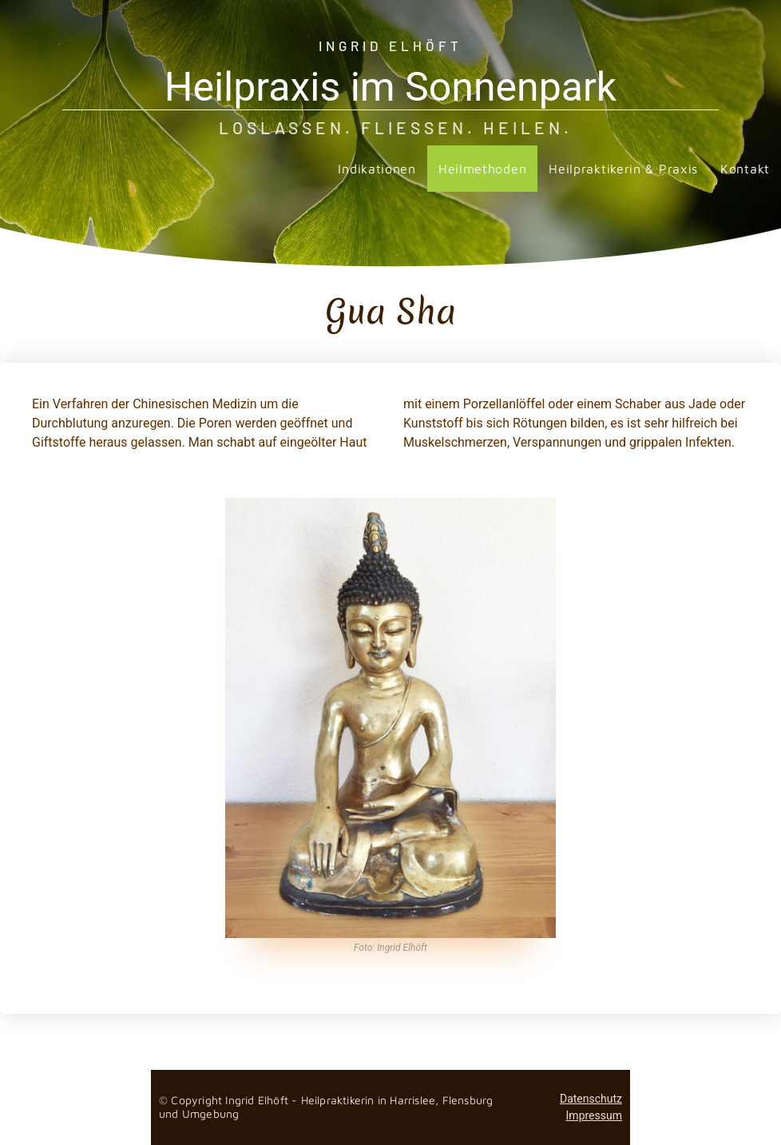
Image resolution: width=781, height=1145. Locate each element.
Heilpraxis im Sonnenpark (390, 87)
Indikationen (376, 168)
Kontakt (745, 168)
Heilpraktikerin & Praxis (623, 168)
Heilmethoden (482, 168)
